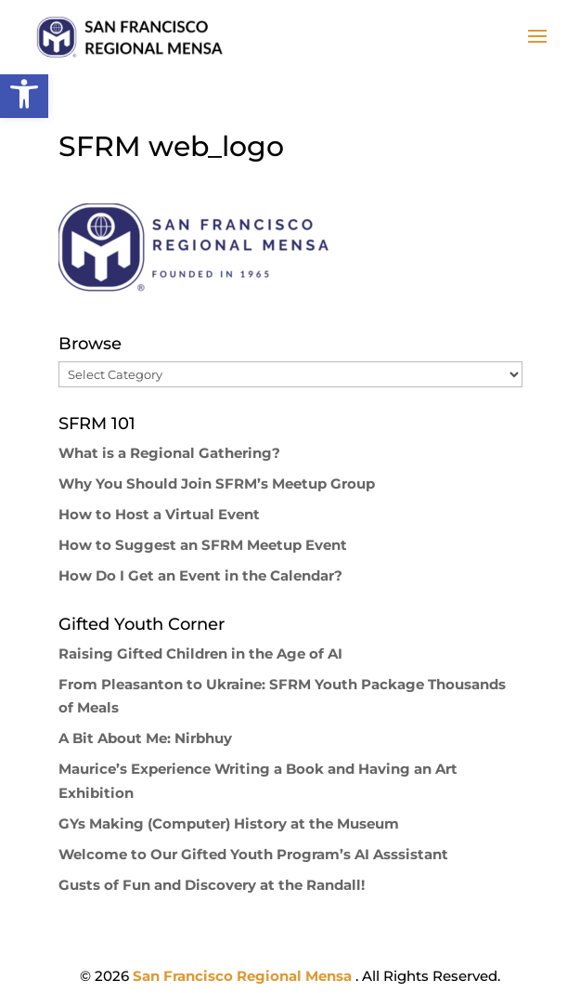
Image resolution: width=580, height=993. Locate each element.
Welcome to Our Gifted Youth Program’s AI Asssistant (253, 854)
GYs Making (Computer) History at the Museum (228, 823)
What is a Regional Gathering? (169, 453)
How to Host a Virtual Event (159, 514)
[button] (24, 94)
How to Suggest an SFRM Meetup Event (202, 545)
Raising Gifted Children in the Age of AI (200, 653)
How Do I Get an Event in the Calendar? (200, 575)
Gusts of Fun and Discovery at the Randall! (211, 885)
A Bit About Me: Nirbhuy (145, 738)
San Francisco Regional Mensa (244, 976)
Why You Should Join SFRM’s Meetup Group (216, 483)
